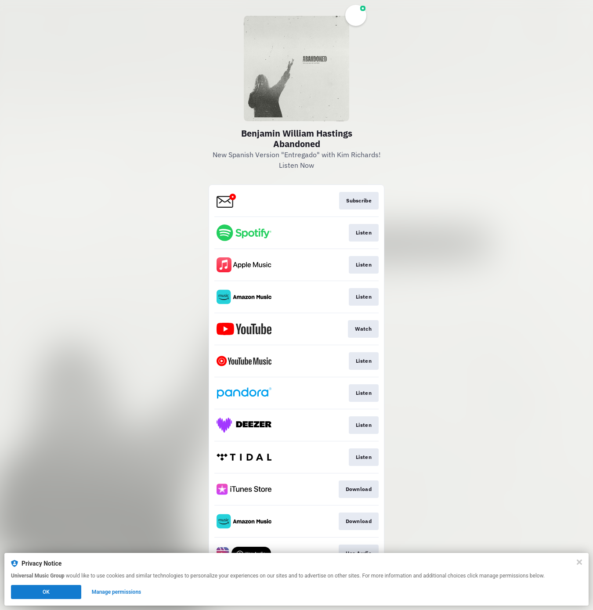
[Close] (579, 562)
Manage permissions (116, 592)
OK (46, 592)
